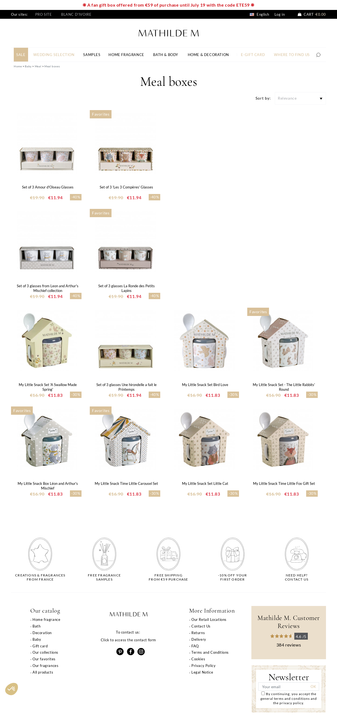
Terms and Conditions (210, 652)
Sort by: (263, 98)
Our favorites (44, 659)
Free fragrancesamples (104, 577)
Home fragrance (46, 619)
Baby (36, 639)
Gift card (40, 646)
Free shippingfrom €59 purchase (168, 577)
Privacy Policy (203, 665)
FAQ (195, 646)
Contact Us (201, 626)
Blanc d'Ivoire (76, 14)
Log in (280, 14)
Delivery (198, 639)
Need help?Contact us (296, 577)
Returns (198, 633)
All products (42, 672)
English (259, 14)
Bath (36, 626)
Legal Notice (202, 672)
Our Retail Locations (209, 619)
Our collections (45, 652)
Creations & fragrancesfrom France (40, 577)
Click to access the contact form (128, 640)
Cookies (198, 659)
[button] (11, 689)
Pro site (43, 14)
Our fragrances (45, 665)
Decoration (42, 633)
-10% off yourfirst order (232, 577)
